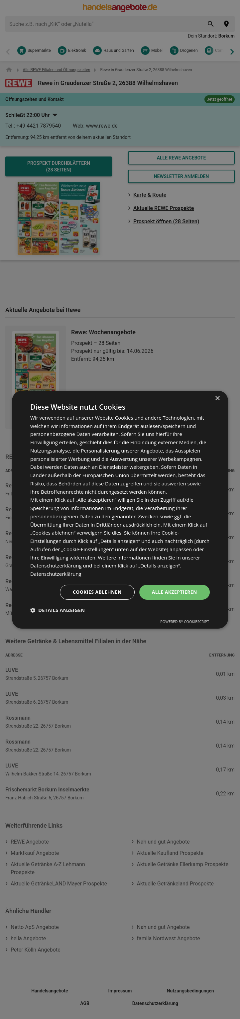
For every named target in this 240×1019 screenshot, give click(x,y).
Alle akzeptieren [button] (174, 592)
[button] (57, 610)
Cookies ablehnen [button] (97, 592)
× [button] (217, 398)
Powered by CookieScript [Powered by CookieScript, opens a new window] (184, 621)
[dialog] (120, 509)
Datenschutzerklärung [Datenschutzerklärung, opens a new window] (56, 573)
